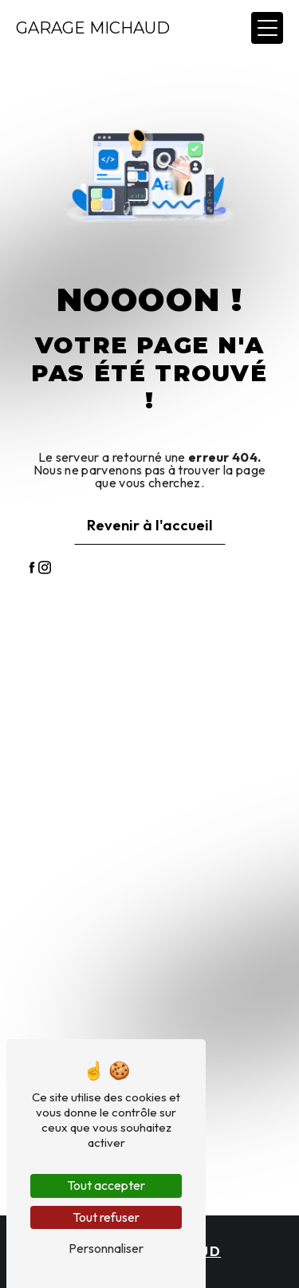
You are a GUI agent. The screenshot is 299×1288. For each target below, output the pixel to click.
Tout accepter (106, 1185)
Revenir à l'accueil (150, 525)
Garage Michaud (93, 27)
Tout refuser (106, 1217)
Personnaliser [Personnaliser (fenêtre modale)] (106, 1248)
